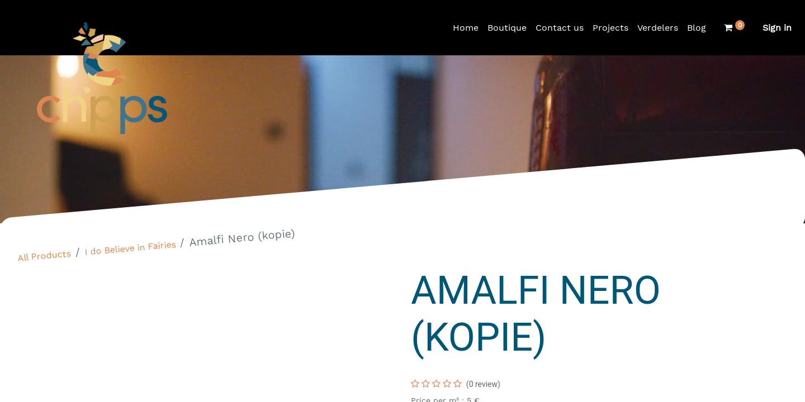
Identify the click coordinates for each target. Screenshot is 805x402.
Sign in (777, 27)
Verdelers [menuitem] (657, 27)
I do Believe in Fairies (130, 248)
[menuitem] (465, 28)
